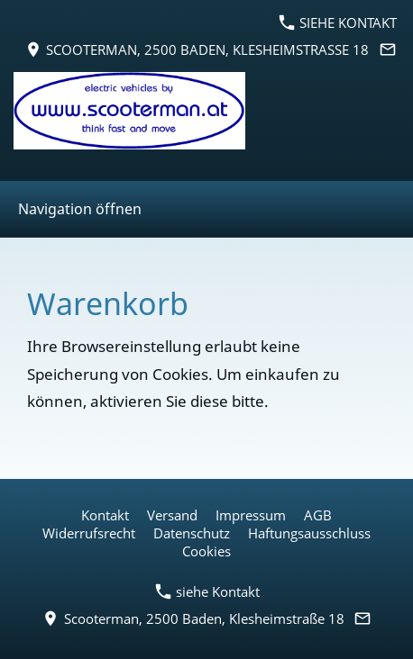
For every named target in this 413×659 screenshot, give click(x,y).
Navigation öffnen (80, 209)
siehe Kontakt (338, 23)
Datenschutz (191, 533)
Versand (172, 515)
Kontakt (105, 515)
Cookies (206, 551)
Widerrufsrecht (88, 533)
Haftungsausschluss (309, 533)
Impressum (251, 515)
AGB (318, 515)
